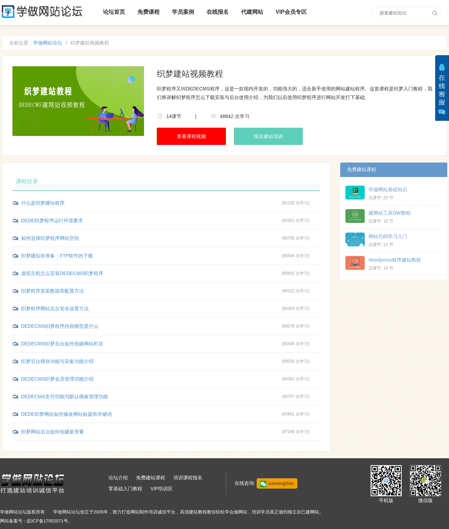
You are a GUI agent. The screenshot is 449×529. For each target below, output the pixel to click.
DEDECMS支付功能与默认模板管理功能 (64, 396)
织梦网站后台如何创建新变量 (52, 431)
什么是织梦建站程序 (43, 203)
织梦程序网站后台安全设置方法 (55, 308)
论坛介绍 (118, 477)
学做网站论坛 (47, 43)
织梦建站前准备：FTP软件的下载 (57, 255)
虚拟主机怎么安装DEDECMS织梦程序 (62, 273)
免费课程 (148, 12)
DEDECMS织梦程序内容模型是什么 (59, 326)
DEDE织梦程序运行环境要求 (52, 220)
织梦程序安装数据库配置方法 (52, 291)
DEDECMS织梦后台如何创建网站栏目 (62, 343)
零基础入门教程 (125, 488)
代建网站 (252, 12)
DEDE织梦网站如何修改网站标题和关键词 (66, 414)
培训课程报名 (187, 477)
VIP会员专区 (291, 12)
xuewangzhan (277, 484)
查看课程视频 (191, 136)
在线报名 (218, 12)
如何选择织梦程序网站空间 (50, 238)
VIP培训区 (162, 488)
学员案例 (183, 12)
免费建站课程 (150, 477)
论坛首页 (114, 12)
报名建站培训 (268, 136)
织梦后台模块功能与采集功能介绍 (57, 361)
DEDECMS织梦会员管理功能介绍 (57, 379)
